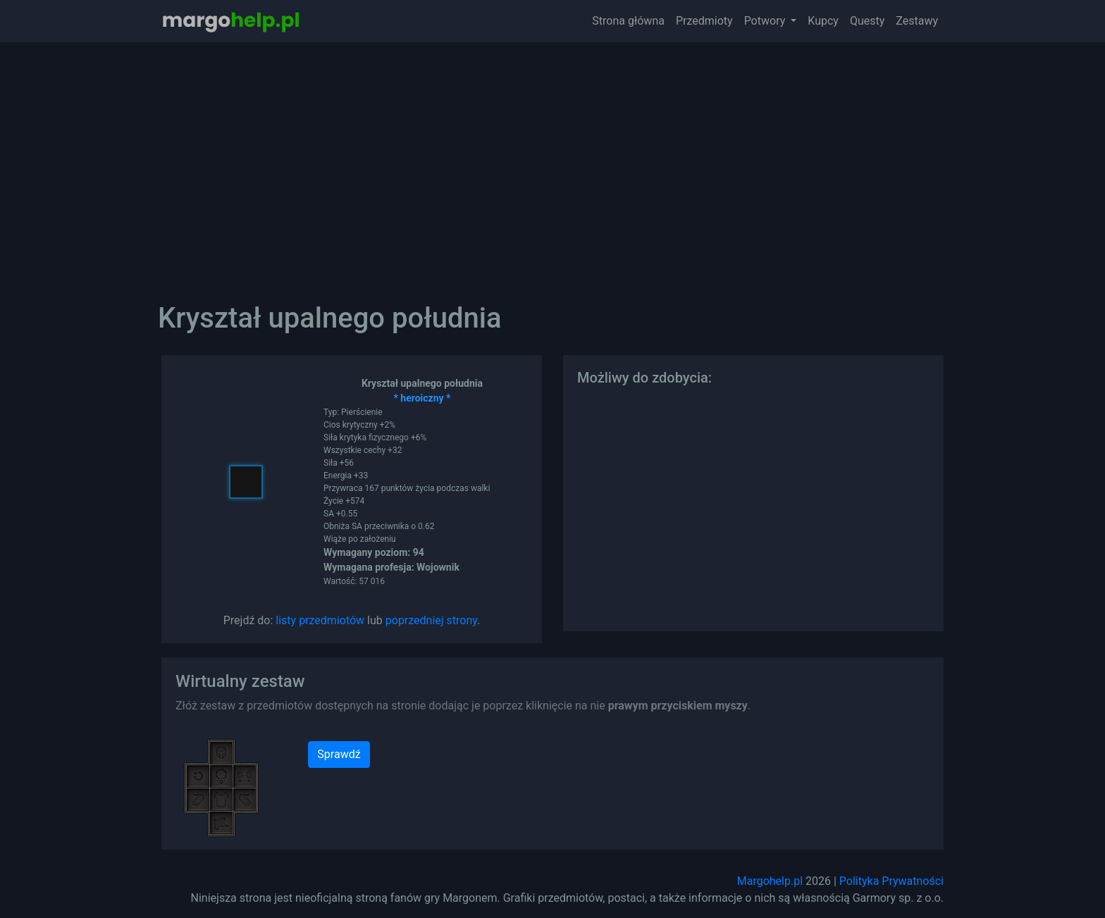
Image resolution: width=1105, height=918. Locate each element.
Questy (867, 20)
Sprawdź (338, 754)
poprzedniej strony (431, 620)
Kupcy (823, 20)
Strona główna (628, 20)
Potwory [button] (766, 20)
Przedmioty (704, 20)
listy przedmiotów (320, 620)
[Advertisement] (552, 162)
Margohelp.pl (770, 881)
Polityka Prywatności (891, 881)
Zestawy (917, 20)
